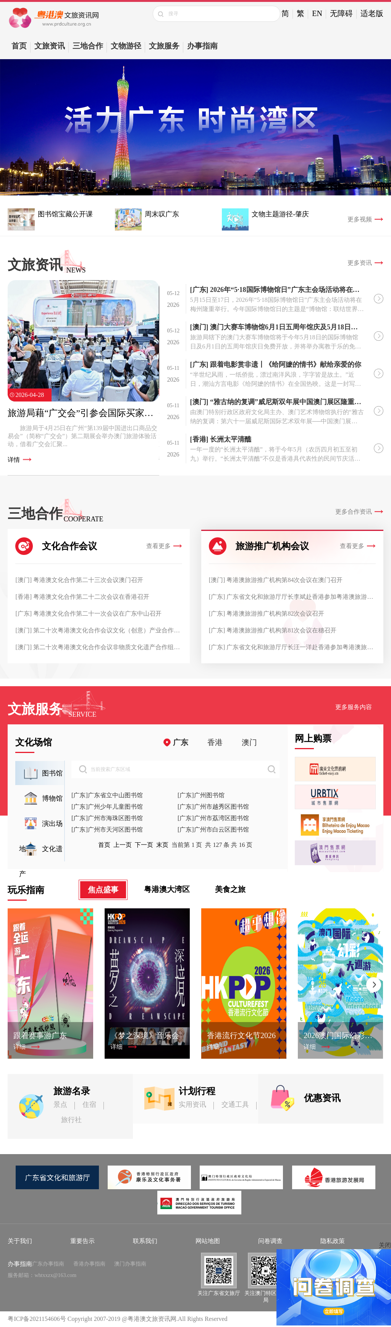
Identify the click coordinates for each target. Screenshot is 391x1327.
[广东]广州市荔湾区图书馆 (213, 818)
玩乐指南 (26, 890)
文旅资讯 (49, 46)
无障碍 (341, 13)
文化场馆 (33, 742)
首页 (19, 46)
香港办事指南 (89, 1264)
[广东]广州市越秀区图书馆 (213, 806)
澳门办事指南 (130, 1264)
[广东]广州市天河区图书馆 (107, 829)
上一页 (122, 845)
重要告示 (82, 1241)
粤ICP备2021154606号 (37, 1319)
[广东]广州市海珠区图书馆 (107, 818)
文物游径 (126, 46)
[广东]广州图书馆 (201, 795)
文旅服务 (164, 46)
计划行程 (197, 1091)
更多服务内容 (353, 707)
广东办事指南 (48, 1264)
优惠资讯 (322, 1098)
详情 (14, 459)
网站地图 (208, 1241)
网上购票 (313, 738)
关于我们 (20, 1241)
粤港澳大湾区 (167, 889)
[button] (189, 190)
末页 (162, 845)
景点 (60, 1104)
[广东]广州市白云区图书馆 (213, 829)
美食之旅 (230, 889)
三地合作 (88, 46)
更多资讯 (359, 263)
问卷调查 (270, 1241)
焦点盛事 (103, 889)
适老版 (371, 13)
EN (317, 13)
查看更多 (158, 546)
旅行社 (71, 1120)
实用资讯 (192, 1104)
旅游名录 (71, 1091)
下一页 (144, 845)
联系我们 (145, 1241)
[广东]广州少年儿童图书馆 (107, 806)
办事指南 (202, 46)
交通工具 (235, 1104)
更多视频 (359, 219)
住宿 (89, 1104)
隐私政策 (332, 1241)
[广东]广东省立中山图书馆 (107, 795)
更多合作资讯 (353, 511)
